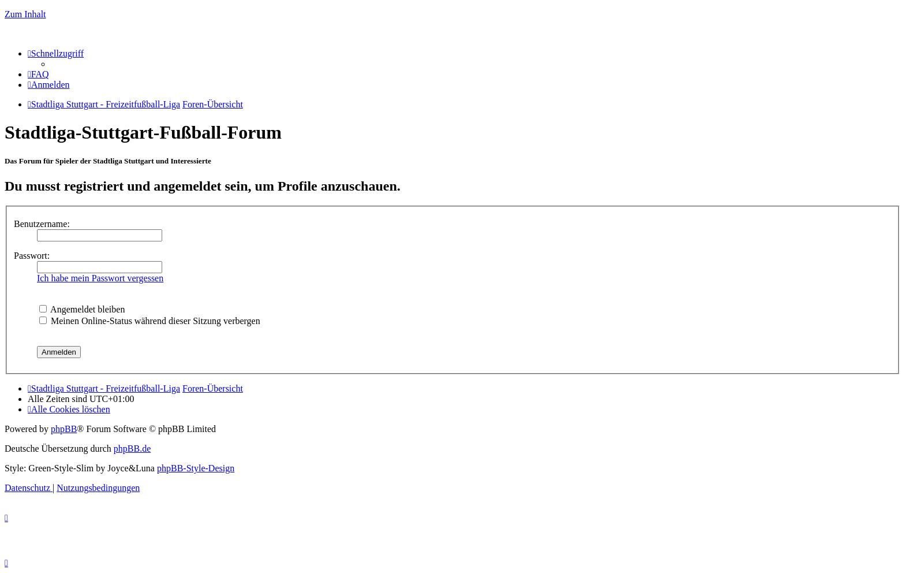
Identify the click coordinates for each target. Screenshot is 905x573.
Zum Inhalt (25, 14)
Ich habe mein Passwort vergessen (100, 278)
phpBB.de (132, 448)
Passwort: (32, 256)
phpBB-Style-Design (195, 468)
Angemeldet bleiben (82, 309)
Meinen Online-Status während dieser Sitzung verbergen (149, 321)
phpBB (64, 429)
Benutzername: (42, 224)
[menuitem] (38, 74)
